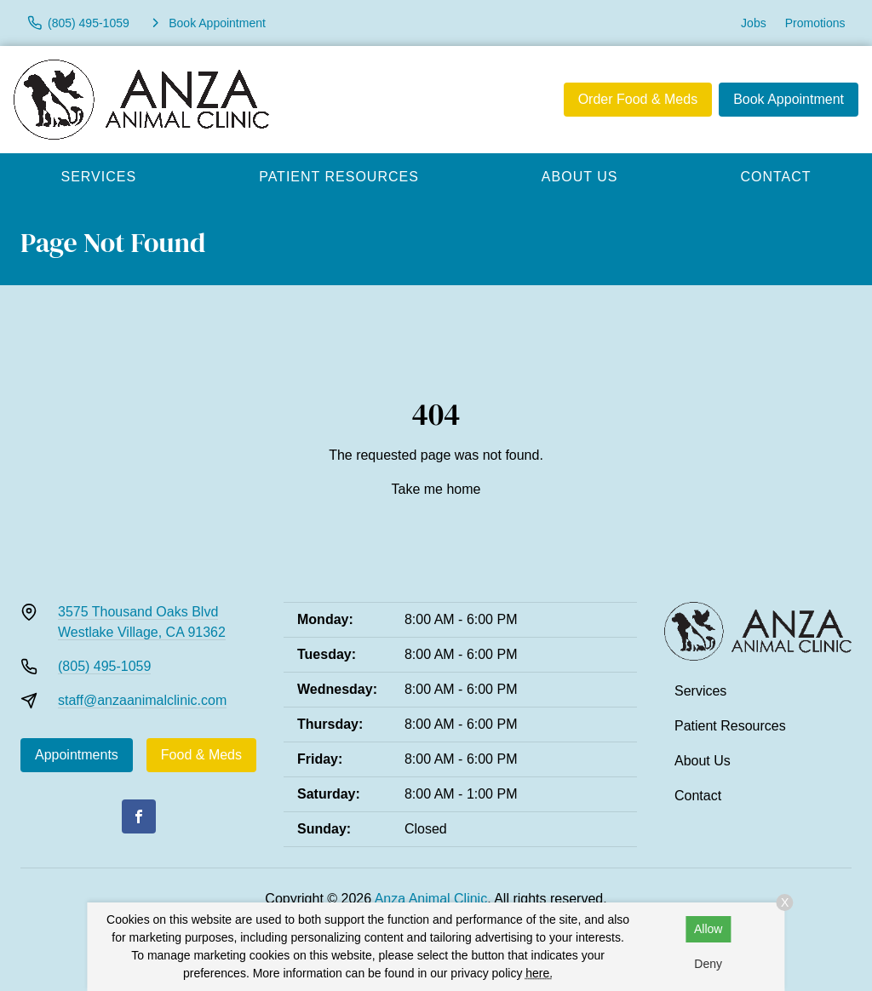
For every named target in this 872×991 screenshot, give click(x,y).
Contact (697, 795)
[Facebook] (139, 816)
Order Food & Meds (638, 99)
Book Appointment (788, 99)
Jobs (753, 23)
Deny (708, 964)
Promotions (815, 23)
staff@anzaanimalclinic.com (142, 700)
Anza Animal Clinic (431, 898)
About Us (580, 176)
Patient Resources (339, 176)
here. (539, 973)
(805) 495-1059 (104, 666)
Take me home (436, 489)
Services (99, 176)
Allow (708, 929)
